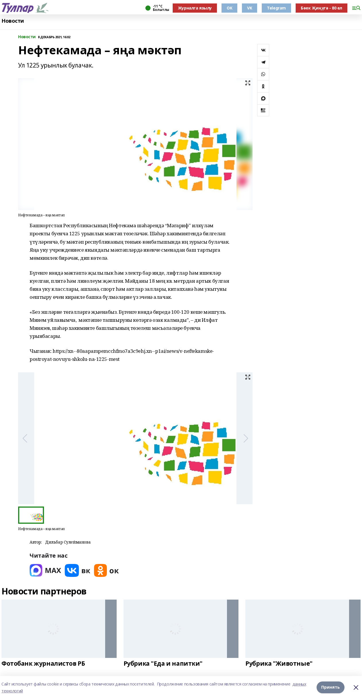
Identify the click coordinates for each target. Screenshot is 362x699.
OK (229, 8)
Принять (330, 687)
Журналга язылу (195, 8)
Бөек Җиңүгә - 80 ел (321, 8)
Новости (12, 21)
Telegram (276, 8)
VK (249, 8)
